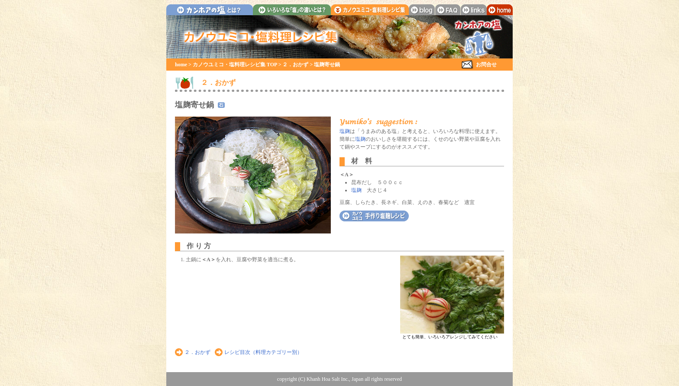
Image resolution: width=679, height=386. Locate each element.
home (500, 9)
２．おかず (295, 65)
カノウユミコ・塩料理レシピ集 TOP (235, 65)
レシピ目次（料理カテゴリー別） (263, 352)
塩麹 (345, 131)
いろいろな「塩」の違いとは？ (292, 9)
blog (422, 9)
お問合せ (486, 65)
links (474, 9)
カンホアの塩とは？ (209, 9)
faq (448, 9)
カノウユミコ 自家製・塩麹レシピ (374, 216)
